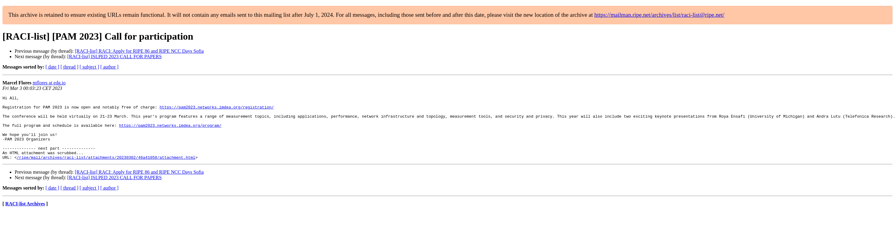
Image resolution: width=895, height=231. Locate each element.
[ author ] (109, 66)
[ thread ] (69, 66)
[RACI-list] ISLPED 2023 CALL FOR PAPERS (114, 56)
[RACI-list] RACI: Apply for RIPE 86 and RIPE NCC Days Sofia (139, 51)
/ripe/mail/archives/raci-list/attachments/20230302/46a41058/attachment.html (106, 170)
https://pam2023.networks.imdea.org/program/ (170, 131)
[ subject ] (89, 66)
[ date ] (52, 66)
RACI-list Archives (25, 216)
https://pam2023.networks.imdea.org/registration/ (217, 109)
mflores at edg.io (49, 82)
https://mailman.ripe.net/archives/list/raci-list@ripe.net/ (659, 15)
